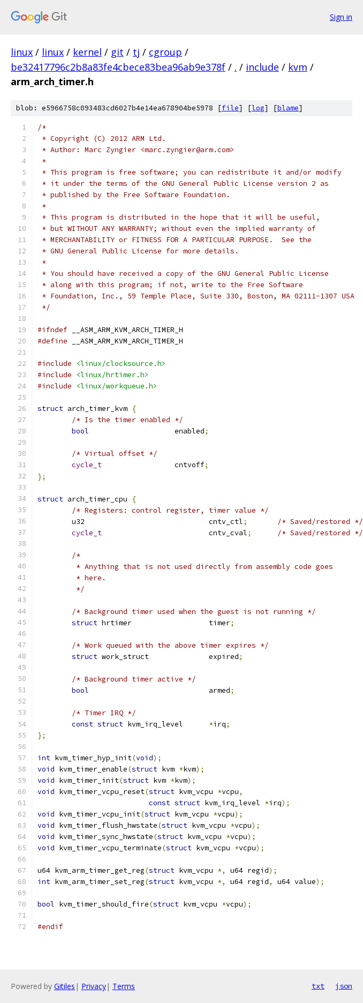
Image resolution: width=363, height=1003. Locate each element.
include (262, 67)
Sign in (341, 17)
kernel (87, 52)
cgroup (165, 52)
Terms (123, 986)
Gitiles (64, 986)
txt (318, 986)
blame (288, 108)
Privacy (93, 986)
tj (136, 52)
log (258, 108)
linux (22, 52)
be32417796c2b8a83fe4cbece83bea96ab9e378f (118, 67)
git (117, 52)
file (230, 108)
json (343, 986)
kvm (297, 67)
